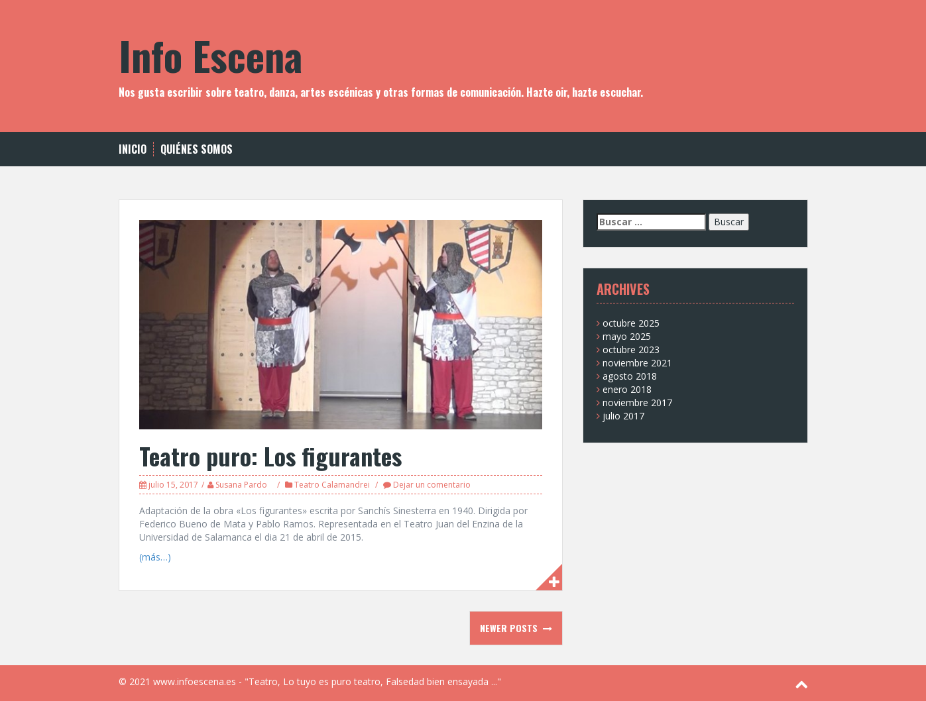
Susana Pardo (241, 484)
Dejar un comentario (432, 484)
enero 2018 (627, 389)
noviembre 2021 (637, 362)
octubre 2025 (631, 323)
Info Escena (210, 54)
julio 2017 (623, 415)
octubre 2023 (631, 349)
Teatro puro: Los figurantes (270, 455)
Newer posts (510, 628)
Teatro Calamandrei (332, 484)
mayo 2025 (627, 336)
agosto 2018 (630, 376)
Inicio (132, 149)
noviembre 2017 (637, 402)
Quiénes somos (196, 149)
